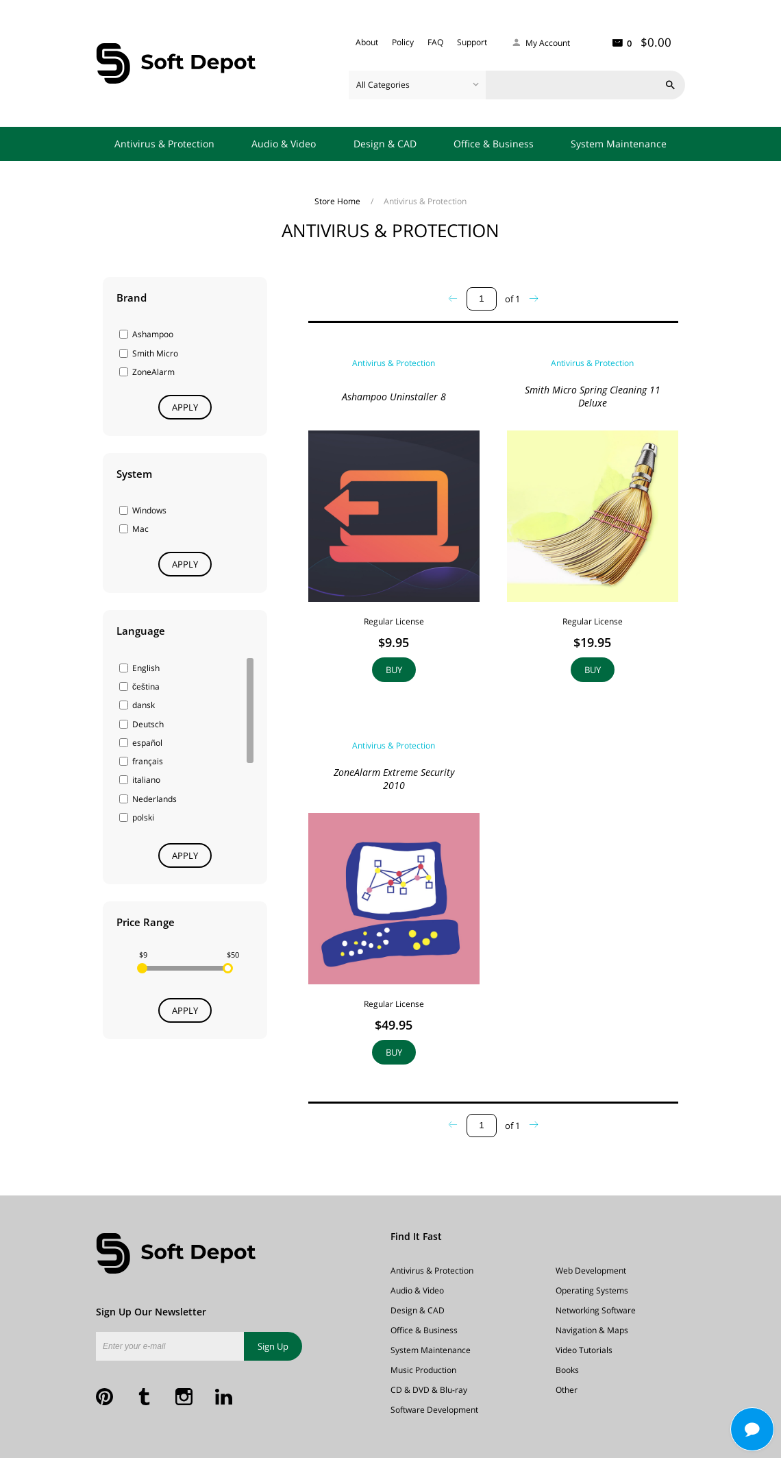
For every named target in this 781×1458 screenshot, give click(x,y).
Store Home (338, 201)
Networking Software (596, 1310)
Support (472, 42)
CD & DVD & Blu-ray (428, 1390)
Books (567, 1370)
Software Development (434, 1410)
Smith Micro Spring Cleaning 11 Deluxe (592, 396)
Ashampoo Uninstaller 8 (394, 396)
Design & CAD (385, 143)
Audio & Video (283, 143)
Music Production (423, 1370)
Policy (403, 42)
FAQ (435, 42)
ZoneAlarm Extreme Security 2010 (394, 779)
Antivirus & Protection (164, 143)
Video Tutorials (584, 1350)
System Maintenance (619, 143)
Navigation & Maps (592, 1330)
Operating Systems (592, 1290)
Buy (394, 670)
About (367, 42)
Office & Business (494, 143)
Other (567, 1390)
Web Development (591, 1270)
